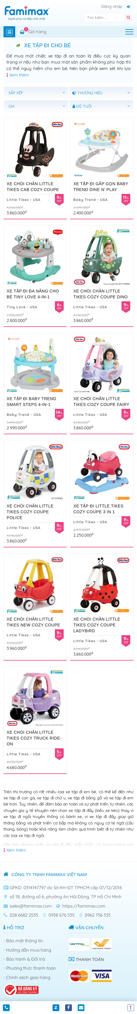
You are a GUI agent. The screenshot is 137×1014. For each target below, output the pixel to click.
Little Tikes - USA (24, 199)
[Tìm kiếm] (101, 17)
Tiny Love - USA (22, 307)
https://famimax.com (83, 906)
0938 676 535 (61, 915)
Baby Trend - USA (90, 199)
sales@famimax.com (31, 906)
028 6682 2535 (24, 915)
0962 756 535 (98, 915)
